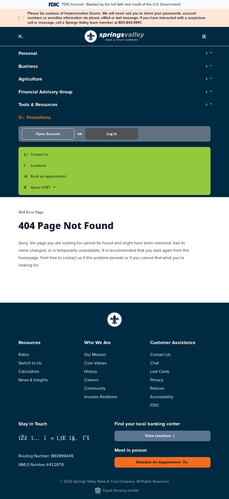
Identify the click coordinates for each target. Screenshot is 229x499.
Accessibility (161, 397)
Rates (23, 354)
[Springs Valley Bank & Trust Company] (114, 36)
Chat (154, 363)
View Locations (162, 436)
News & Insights (33, 380)
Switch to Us (29, 363)
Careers (91, 380)
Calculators (28, 371)
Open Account (48, 134)
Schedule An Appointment (162, 462)
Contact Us (160, 354)
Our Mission (95, 354)
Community (95, 388)
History (90, 371)
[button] (23, 36)
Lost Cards (159, 371)
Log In (112, 134)
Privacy (156, 380)
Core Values (95, 363)
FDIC (154, 405)
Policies (157, 388)
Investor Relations (100, 397)
